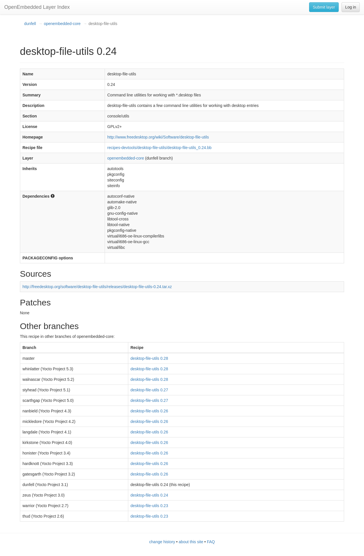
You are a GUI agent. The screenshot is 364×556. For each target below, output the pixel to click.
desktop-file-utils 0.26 (149, 411)
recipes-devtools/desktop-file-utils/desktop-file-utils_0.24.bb (159, 147)
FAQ (211, 542)
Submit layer (324, 7)
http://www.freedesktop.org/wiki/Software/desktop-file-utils (158, 137)
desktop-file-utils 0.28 (149, 358)
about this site (191, 542)
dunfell (30, 23)
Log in (350, 7)
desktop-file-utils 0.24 (149, 495)
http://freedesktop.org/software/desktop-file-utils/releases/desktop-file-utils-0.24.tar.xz (97, 286)
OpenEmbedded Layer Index (37, 7)
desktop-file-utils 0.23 (149, 505)
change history (162, 542)
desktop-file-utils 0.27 (149, 390)
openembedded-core (62, 23)
